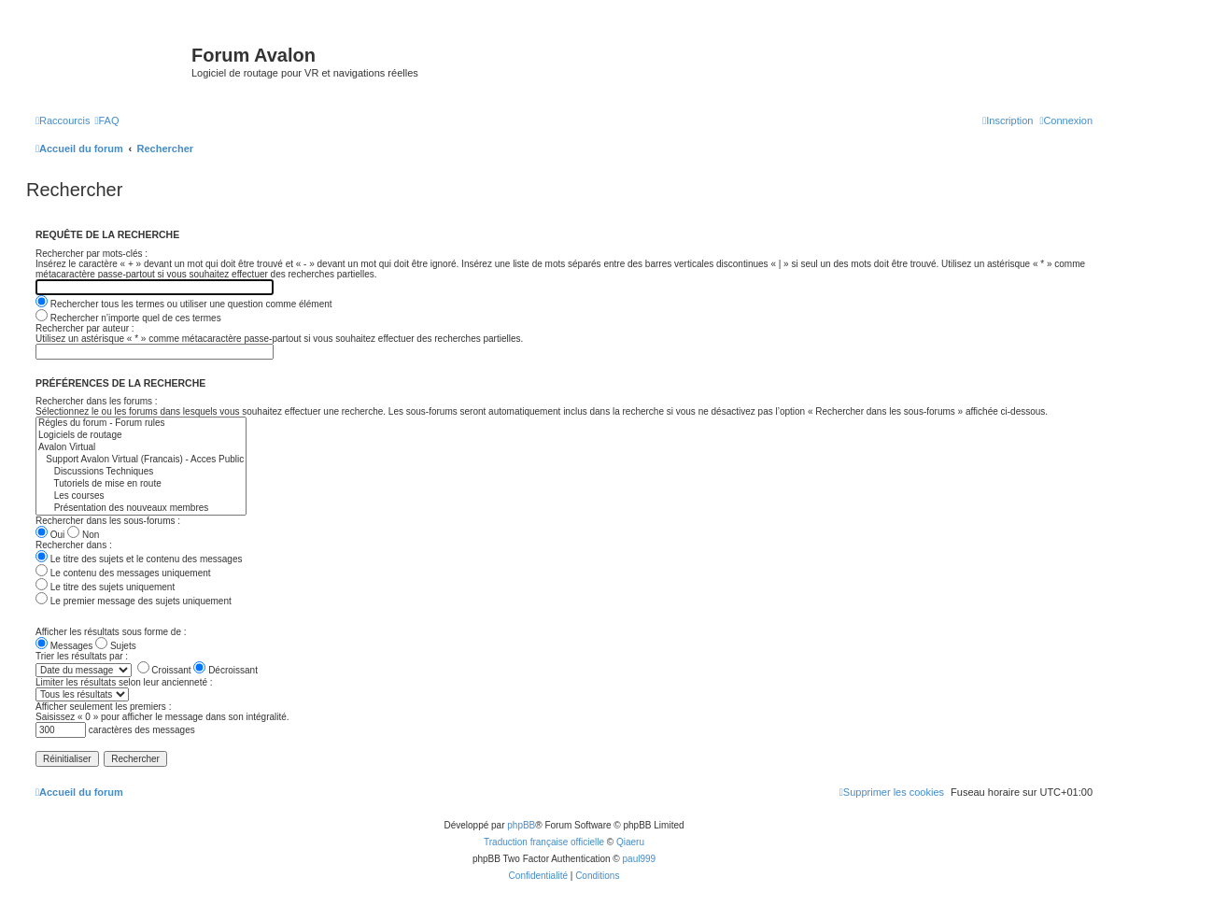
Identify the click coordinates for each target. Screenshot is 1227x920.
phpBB (521, 825)
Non (83, 535)
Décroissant (225, 670)
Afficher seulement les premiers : (103, 706)
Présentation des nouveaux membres (141, 508)
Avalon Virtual (141, 448)
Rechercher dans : (73, 545)
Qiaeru (630, 842)
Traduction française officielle (544, 842)
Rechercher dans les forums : (96, 401)
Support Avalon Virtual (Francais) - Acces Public (141, 460)
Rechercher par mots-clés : (91, 253)
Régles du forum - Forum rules (141, 424)
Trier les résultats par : (81, 656)
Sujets (115, 646)
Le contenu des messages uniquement (123, 573)
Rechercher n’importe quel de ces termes (128, 318)
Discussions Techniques (141, 472)
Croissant (164, 670)
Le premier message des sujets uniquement (133, 601)
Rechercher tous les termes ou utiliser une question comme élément (183, 304)
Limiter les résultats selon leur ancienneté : (124, 682)
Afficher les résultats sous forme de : (111, 632)
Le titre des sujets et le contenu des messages (138, 559)
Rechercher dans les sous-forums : (107, 521)
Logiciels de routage (141, 436)
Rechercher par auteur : (84, 328)
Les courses (141, 496)
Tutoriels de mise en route (141, 484)
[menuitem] (106, 120)
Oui (49, 535)
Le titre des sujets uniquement (105, 587)
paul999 (639, 859)
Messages (63, 646)
